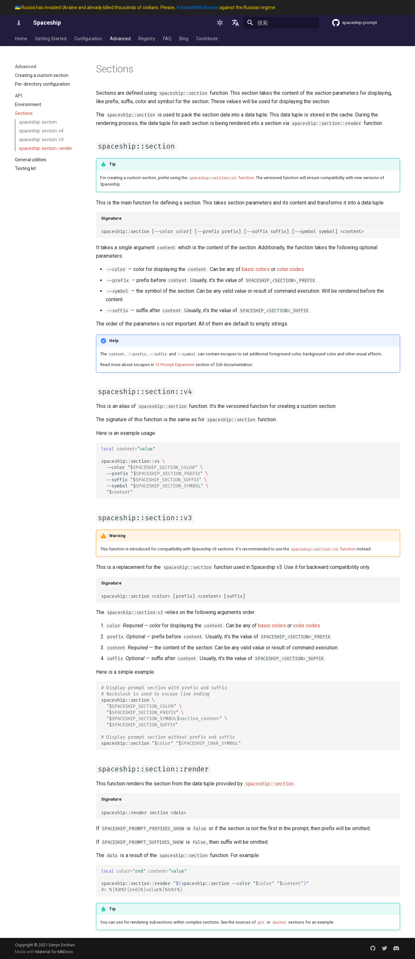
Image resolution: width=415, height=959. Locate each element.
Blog (183, 38)
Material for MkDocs (54, 951)
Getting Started (50, 38)
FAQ (167, 38)
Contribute (207, 38)
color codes (290, 269)
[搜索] (281, 23)
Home (21, 38)
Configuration (88, 38)
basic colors (256, 269)
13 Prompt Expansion (175, 364)
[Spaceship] (18, 22)
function (221, 177)
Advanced (120, 38)
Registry (146, 38)
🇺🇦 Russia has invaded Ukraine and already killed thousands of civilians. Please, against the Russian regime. (145, 7)
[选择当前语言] (235, 22)
